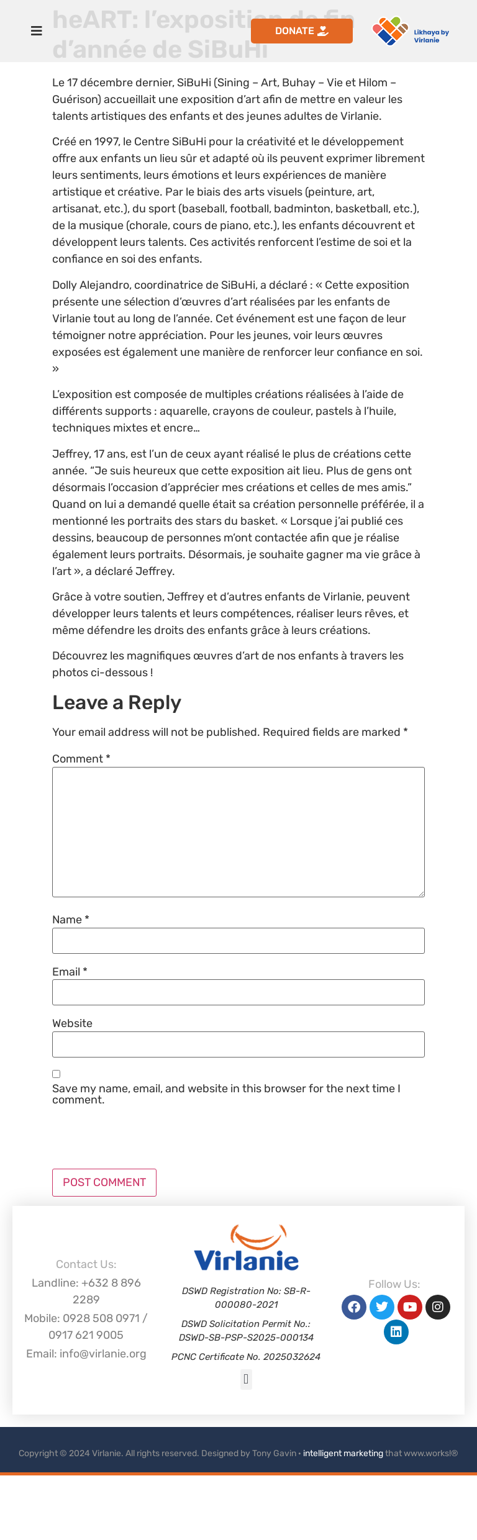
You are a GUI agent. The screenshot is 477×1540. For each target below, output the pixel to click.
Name (70, 919)
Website (72, 1023)
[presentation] (146, 1138)
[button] (246, 1379)
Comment (81, 758)
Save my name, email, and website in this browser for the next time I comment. (226, 1094)
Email (70, 971)
